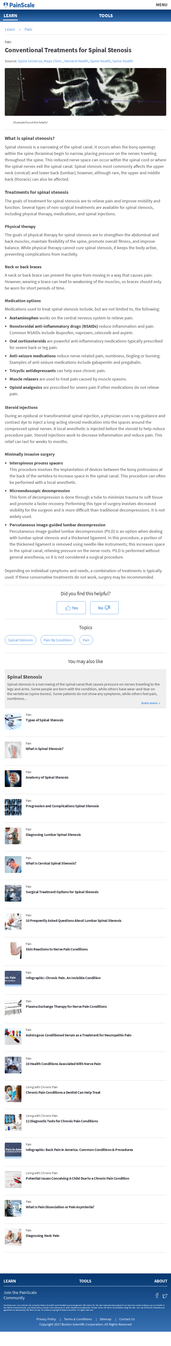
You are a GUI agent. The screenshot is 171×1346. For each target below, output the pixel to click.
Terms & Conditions (78, 1319)
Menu (161, 4)
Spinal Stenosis (20, 640)
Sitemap (105, 1319)
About (160, 1281)
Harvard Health (76, 60)
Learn (10, 15)
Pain (28, 29)
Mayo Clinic (53, 60)
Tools (106, 15)
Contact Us (127, 1319)
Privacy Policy (46, 1319)
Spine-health (100, 60)
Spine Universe (30, 60)
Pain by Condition (58, 640)
